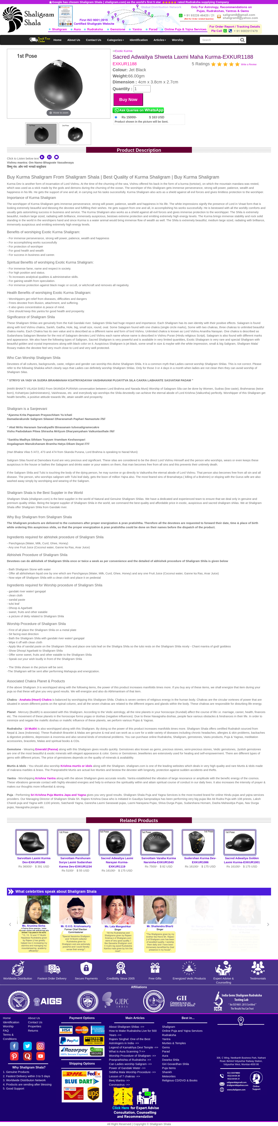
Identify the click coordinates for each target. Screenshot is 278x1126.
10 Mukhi (31, 728)
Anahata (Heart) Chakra (35, 699)
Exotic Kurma (123, 51)
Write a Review (248, 64)
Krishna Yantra (45, 778)
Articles (159, 40)
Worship (177, 40)
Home (57, 40)
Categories (115, 40)
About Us (73, 40)
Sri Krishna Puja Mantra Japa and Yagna (59, 794)
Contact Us (93, 40)
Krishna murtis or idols (77, 765)
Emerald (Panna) (47, 749)
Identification (139, 40)
